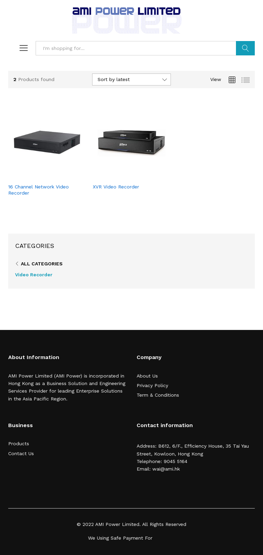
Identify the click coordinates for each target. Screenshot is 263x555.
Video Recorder (33, 274)
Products (18, 443)
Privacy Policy (152, 385)
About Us (147, 376)
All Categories (42, 263)
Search (245, 48)
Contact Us (21, 453)
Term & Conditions (158, 395)
